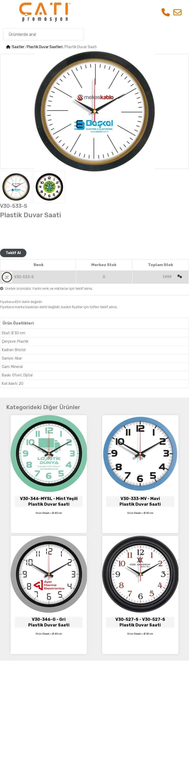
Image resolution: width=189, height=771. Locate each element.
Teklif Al (13, 253)
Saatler (18, 47)
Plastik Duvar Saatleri (45, 47)
